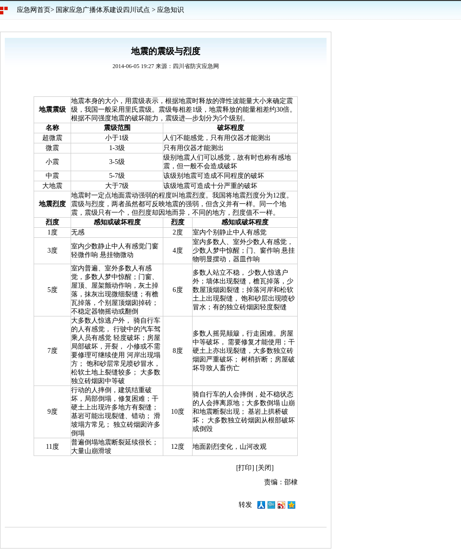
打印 (245, 467)
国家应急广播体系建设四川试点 (103, 9)
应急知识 (170, 9)
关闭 (264, 467)
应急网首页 (33, 9)
